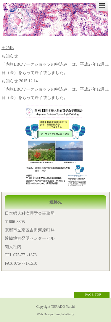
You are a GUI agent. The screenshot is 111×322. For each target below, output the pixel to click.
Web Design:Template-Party (55, 314)
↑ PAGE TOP (91, 294)
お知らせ (9, 56)
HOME (7, 47)
